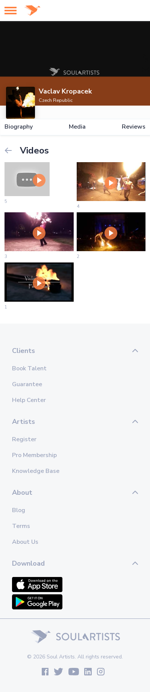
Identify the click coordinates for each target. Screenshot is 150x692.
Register (24, 439)
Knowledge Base (35, 471)
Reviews (133, 127)
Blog (18, 510)
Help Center (29, 400)
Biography (19, 127)
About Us (25, 542)
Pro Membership (34, 455)
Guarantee (27, 384)
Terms (21, 526)
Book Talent (29, 368)
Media (77, 127)
